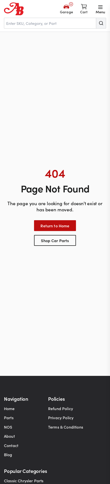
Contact (11, 445)
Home (9, 408)
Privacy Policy (60, 417)
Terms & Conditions (65, 427)
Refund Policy (60, 408)
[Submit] (101, 23)
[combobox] (55, 23)
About (9, 436)
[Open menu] (100, 9)
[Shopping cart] (84, 9)
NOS (8, 427)
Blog (8, 454)
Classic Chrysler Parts (24, 480)
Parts (9, 417)
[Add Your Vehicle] (66, 9)
